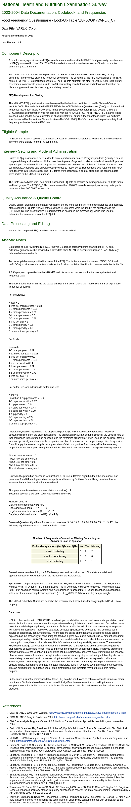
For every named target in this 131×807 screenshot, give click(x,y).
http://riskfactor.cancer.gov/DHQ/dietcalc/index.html (43, 741)
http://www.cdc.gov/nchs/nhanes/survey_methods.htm (82, 717)
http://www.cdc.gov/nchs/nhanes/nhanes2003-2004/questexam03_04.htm (87, 712)
